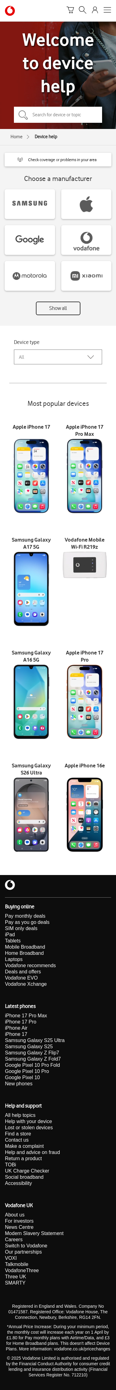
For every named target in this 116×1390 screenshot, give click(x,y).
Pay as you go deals (27, 922)
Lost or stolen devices (29, 1127)
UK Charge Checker (27, 1170)
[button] (58, 159)
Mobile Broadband (25, 947)
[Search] (82, 10)
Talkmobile (16, 1264)
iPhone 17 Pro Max (26, 1015)
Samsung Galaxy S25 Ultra (35, 1040)
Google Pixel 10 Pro (27, 1071)
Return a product (23, 1158)
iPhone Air (16, 1028)
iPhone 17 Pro (20, 1021)
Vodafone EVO (21, 977)
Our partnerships (23, 1252)
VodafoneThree (22, 1270)
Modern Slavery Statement (34, 1233)
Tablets (13, 940)
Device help (46, 136)
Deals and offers (23, 971)
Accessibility (18, 1183)
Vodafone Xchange (26, 984)
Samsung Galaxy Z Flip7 (32, 1052)
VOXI (11, 1258)
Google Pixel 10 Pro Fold (32, 1065)
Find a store (18, 1133)
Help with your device (28, 1121)
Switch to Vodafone (26, 1245)
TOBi (10, 1164)
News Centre (19, 1227)
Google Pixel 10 (22, 1077)
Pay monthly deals (25, 916)
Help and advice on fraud (32, 1152)
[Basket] (70, 10)
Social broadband (24, 1177)
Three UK (15, 1276)
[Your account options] (95, 10)
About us (14, 1214)
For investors (19, 1221)
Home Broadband (24, 953)
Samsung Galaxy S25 (29, 1046)
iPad (10, 934)
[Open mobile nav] (107, 10)
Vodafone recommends (30, 965)
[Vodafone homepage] (10, 11)
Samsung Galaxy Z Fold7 (33, 1059)
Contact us (16, 1140)
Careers (14, 1239)
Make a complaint (24, 1146)
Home (17, 136)
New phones (18, 1083)
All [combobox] (21, 357)
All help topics (20, 1115)
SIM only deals (21, 928)
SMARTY (15, 1282)
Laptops (14, 959)
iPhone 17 (16, 1034)
